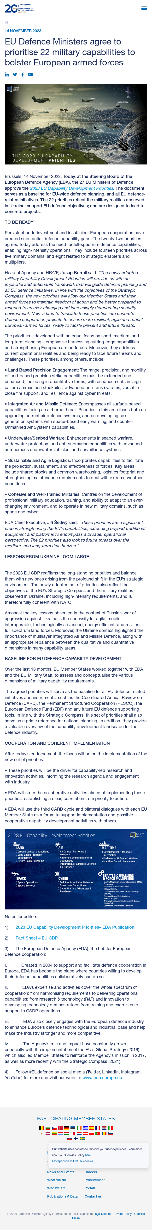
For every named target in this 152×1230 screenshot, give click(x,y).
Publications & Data (62, 1196)
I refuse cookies (83, 1161)
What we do (56, 1180)
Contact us (93, 1196)
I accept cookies (62, 1161)
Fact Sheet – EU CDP (37, 938)
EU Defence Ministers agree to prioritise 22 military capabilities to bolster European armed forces (7, 22)
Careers (91, 1172)
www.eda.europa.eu (102, 1078)
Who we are (56, 1188)
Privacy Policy (123, 1214)
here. (88, 1155)
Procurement (95, 1180)
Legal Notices (102, 1214)
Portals (90, 1188)
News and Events (60, 1172)
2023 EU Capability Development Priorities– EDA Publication (75, 928)
